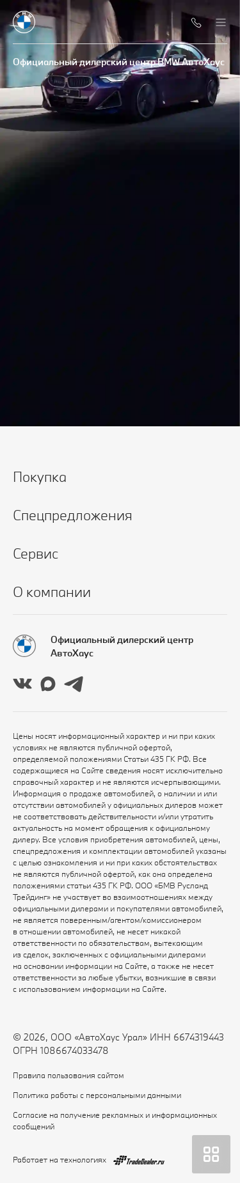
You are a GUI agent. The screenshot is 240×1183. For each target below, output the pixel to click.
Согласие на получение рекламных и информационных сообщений (115, 1120)
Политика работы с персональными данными (97, 1095)
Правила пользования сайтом (68, 1075)
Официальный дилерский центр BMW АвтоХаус (119, 62)
